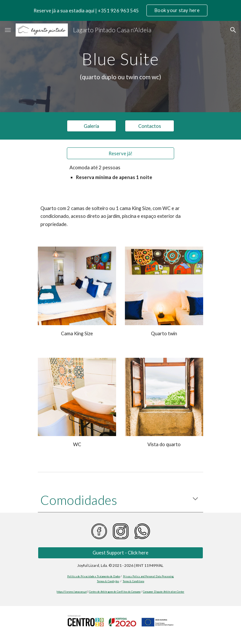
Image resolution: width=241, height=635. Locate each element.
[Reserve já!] (120, 153)
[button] (8, 30)
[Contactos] (149, 125)
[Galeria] (91, 125)
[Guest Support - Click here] (120, 552)
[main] (120, 66)
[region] (120, 10)
